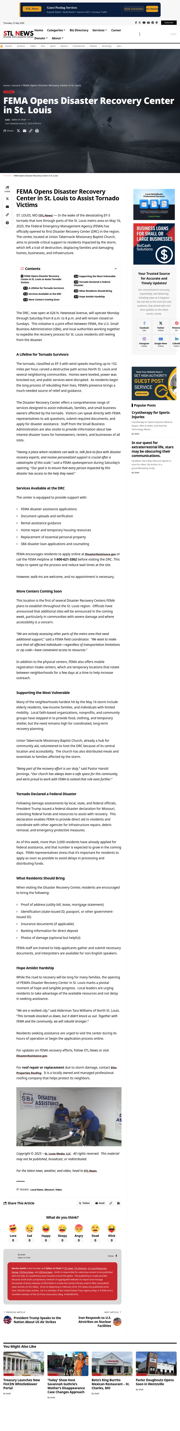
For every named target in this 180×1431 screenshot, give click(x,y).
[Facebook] (136, 22)
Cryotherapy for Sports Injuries (151, 413)
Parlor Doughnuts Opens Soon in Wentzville (155, 1406)
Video (118, 46)
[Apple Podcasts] (157, 22)
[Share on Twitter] (19, 132)
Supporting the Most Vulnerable (91, 280)
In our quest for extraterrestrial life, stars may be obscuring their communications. (152, 448)
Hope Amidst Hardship (95, 309)
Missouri (64, 46)
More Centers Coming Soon (41, 314)
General (8, 46)
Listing (97, 1398)
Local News (36, 1211)
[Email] (26, 132)
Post (43, 46)
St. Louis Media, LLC (60, 1176)
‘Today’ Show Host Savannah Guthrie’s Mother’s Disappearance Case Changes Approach (66, 1410)
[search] (164, 34)
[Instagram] (144, 341)
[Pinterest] (153, 22)
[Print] (40, 132)
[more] (139, 34)
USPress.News (48, 1295)
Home (7, 85)
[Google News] (148, 22)
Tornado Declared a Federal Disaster (90, 290)
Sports (52, 46)
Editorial (93, 46)
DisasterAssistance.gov (34, 576)
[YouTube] (144, 22)
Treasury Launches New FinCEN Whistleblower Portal (21, 1408)
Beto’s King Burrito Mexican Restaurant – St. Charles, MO (111, 1408)
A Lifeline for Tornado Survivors (41, 294)
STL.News (46, 217)
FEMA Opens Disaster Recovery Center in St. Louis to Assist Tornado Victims (42, 282)
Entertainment (79, 46)
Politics (33, 46)
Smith (8, 120)
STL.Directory (82, 1292)
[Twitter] (140, 22)
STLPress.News (27, 1295)
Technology (106, 46)
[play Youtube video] (69, 1139)
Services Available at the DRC (43, 304)
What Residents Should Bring (93, 300)
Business (21, 46)
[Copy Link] (33, 132)
